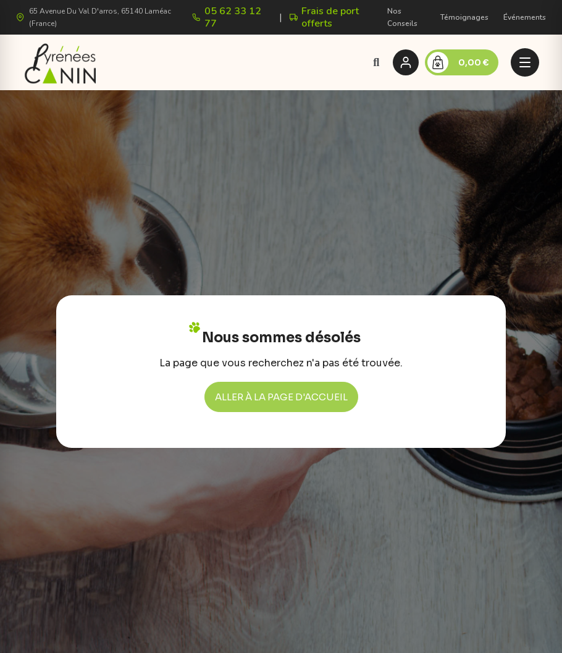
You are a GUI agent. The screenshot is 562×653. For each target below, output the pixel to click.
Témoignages (464, 17)
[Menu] (525, 62)
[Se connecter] (406, 62)
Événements (524, 17)
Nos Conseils (402, 17)
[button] (376, 62)
